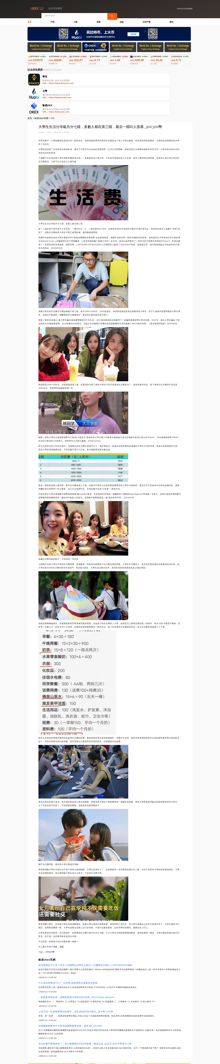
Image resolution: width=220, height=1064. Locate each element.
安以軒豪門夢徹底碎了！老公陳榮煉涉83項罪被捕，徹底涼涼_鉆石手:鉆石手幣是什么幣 (85, 1016)
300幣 (52, 924)
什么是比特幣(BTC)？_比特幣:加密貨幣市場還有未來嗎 (67, 955)
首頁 (29, 20)
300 (47, 924)
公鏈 (75, 20)
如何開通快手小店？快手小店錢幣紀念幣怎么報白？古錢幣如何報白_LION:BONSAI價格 (85, 937)
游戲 (98, 20)
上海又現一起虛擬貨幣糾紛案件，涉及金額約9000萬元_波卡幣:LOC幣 (75, 983)
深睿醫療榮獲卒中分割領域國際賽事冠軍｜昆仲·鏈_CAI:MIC (70, 998)
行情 (52, 20)
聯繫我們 (61, 1050)
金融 (121, 20)
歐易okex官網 (41, 90)
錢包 (171, 20)
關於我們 (74, 1050)
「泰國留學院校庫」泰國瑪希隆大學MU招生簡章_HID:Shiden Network (76, 969)
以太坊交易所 (76, 1061)
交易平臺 (146, 20)
